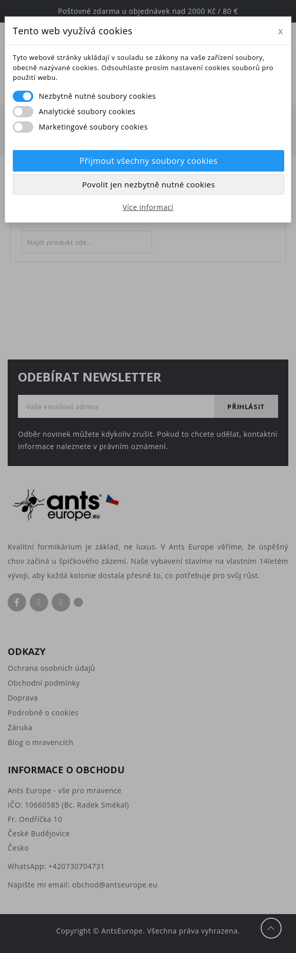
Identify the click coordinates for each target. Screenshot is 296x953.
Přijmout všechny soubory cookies (148, 160)
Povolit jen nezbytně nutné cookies (148, 184)
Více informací (147, 207)
